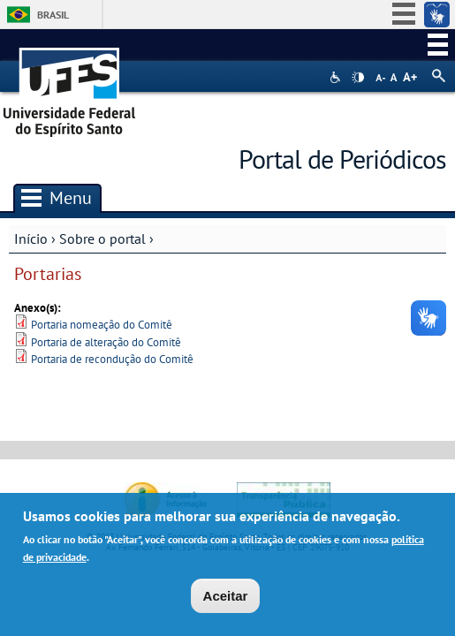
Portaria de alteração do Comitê (106, 342)
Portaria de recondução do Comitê (112, 359)
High (358, 78)
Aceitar (225, 595)
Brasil (53, 14)
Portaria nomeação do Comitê (101, 324)
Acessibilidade (337, 77)
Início (31, 238)
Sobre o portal (102, 238)
